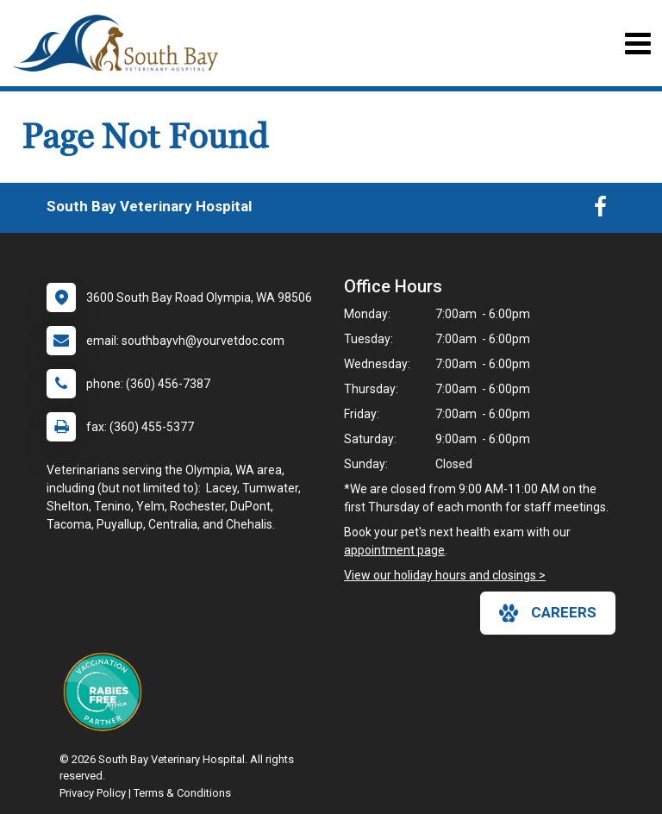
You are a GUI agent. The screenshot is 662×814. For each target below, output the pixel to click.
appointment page (394, 550)
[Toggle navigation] (637, 43)
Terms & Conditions (182, 792)
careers (547, 613)
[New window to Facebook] (600, 210)
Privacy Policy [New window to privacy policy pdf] (92, 792)
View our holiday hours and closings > (445, 575)
